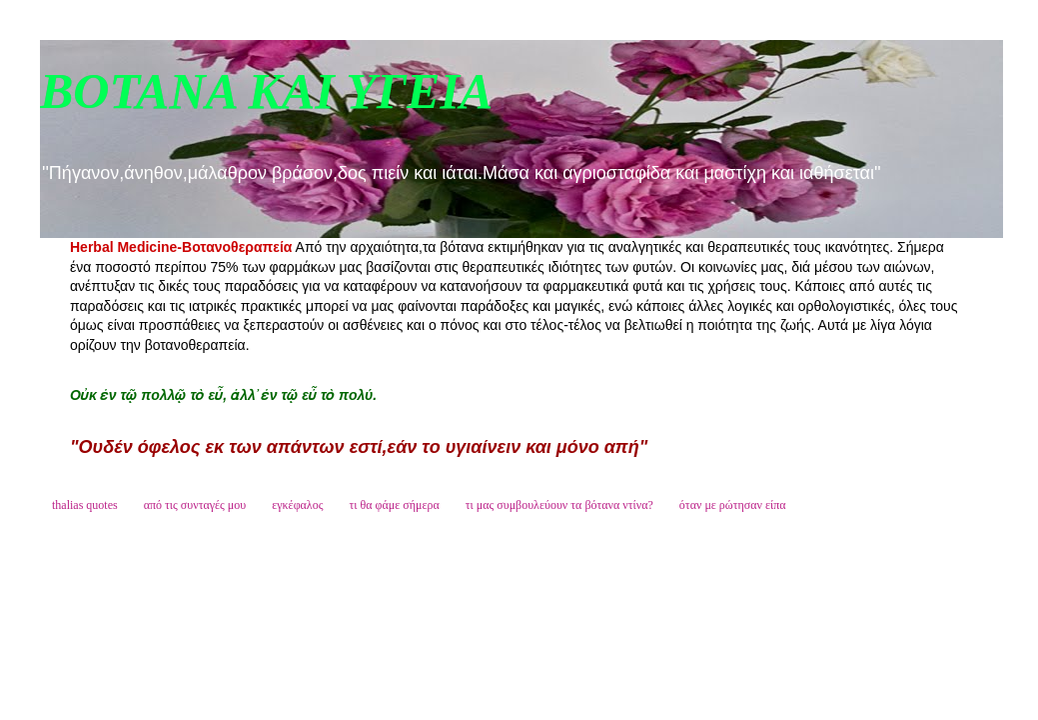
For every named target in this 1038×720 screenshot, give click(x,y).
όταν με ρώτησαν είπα (732, 505)
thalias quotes (85, 505)
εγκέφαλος (297, 505)
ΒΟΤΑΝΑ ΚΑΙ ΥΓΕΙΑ (266, 91)
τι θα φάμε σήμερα (394, 505)
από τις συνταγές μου (195, 505)
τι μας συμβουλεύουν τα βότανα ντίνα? (559, 505)
